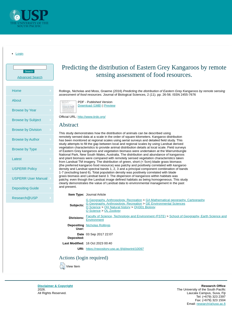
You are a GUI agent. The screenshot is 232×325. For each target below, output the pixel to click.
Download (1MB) (89, 105)
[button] (62, 266)
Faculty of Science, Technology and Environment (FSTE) (126, 216)
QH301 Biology (144, 207)
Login (19, 53)
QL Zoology (112, 210)
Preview (109, 105)
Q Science (93, 207)
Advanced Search (29, 77)
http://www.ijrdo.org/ (92, 116)
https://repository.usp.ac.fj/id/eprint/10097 (115, 249)
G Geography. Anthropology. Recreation (114, 200)
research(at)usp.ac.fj (211, 303)
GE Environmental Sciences (165, 203)
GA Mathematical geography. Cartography (175, 200)
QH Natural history (117, 207)
